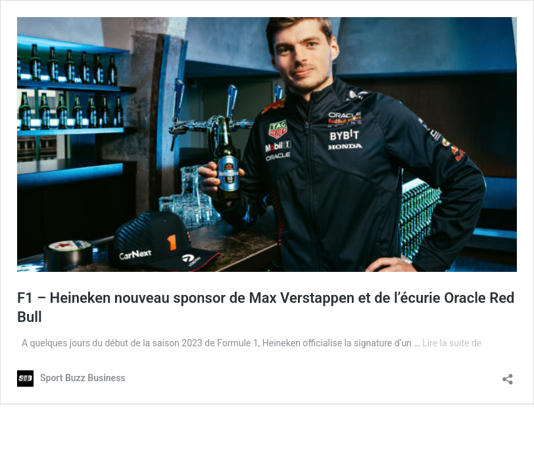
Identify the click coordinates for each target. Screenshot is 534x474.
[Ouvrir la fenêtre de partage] (507, 375)
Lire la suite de (451, 343)
